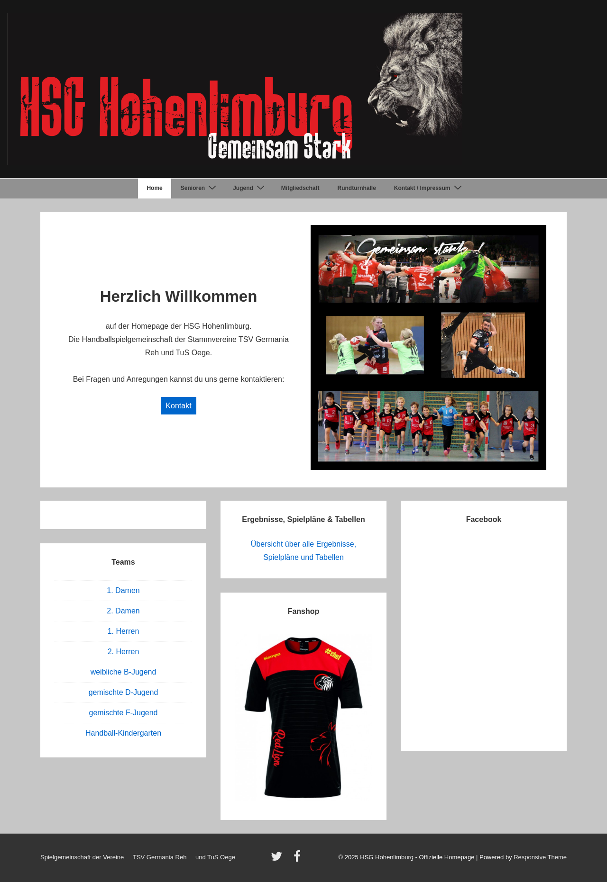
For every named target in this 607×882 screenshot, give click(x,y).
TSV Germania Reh (159, 857)
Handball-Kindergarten (123, 733)
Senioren (200, 188)
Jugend (250, 188)
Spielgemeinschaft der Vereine (82, 857)
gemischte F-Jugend (123, 713)
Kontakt (178, 406)
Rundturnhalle (357, 188)
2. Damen (123, 611)
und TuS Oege (215, 857)
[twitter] (278, 859)
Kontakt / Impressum (429, 188)
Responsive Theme (540, 857)
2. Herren (123, 652)
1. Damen (123, 590)
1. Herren (123, 631)
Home (154, 188)
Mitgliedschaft (300, 188)
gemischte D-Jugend (123, 692)
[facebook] (298, 859)
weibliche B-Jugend (123, 672)
